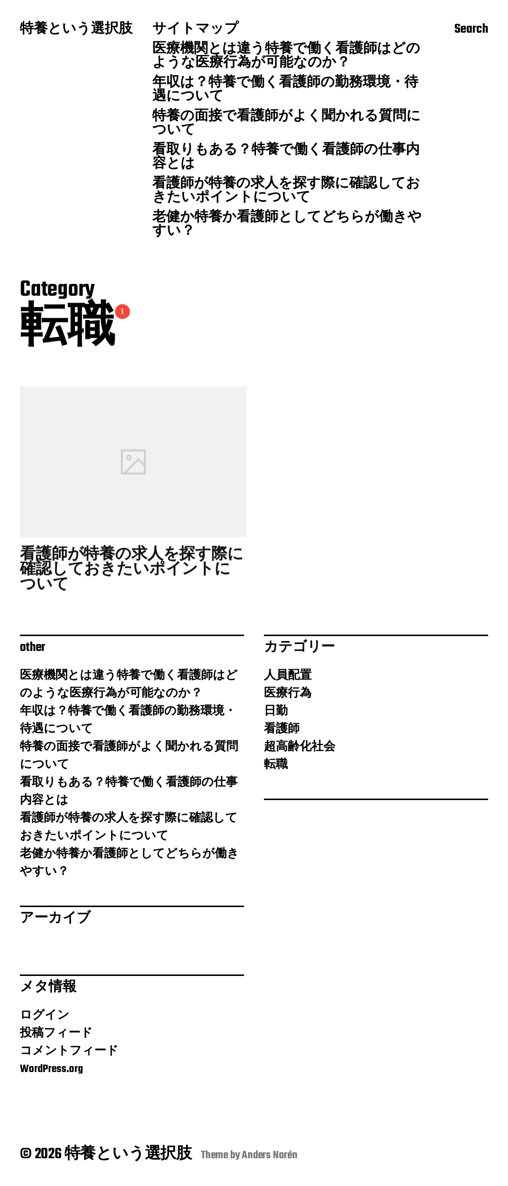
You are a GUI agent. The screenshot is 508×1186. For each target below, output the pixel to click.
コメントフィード (69, 1051)
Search (471, 30)
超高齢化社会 (299, 747)
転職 (276, 764)
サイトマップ (195, 29)
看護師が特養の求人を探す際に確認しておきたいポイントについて (286, 191)
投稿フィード (56, 1033)
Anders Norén (270, 1155)
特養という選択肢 (76, 29)
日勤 (276, 711)
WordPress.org (51, 1069)
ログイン (44, 1015)
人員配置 (288, 675)
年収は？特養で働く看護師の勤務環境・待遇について (285, 90)
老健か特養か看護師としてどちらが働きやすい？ (287, 225)
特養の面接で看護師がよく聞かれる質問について (286, 123)
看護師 (282, 729)
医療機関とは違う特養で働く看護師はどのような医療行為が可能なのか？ (286, 56)
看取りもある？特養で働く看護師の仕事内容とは (286, 157)
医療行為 (288, 693)
